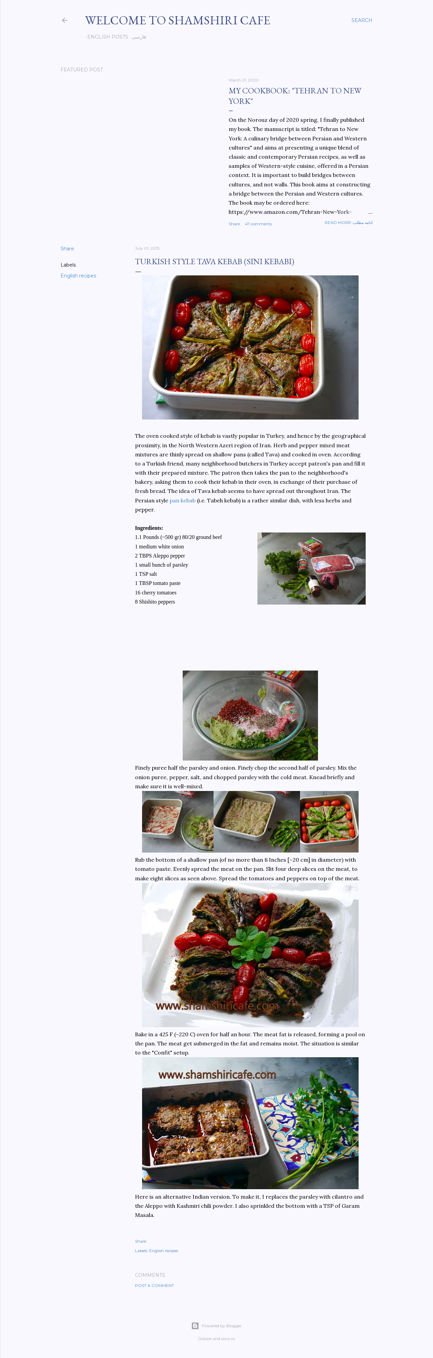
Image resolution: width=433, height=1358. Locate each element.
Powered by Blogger (216, 1326)
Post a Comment (154, 1285)
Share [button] (234, 223)
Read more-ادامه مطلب (348, 222)
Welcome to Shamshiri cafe (177, 20)
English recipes (78, 276)
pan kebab (182, 500)
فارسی (137, 37)
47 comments (258, 223)
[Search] (361, 20)
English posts (105, 37)
